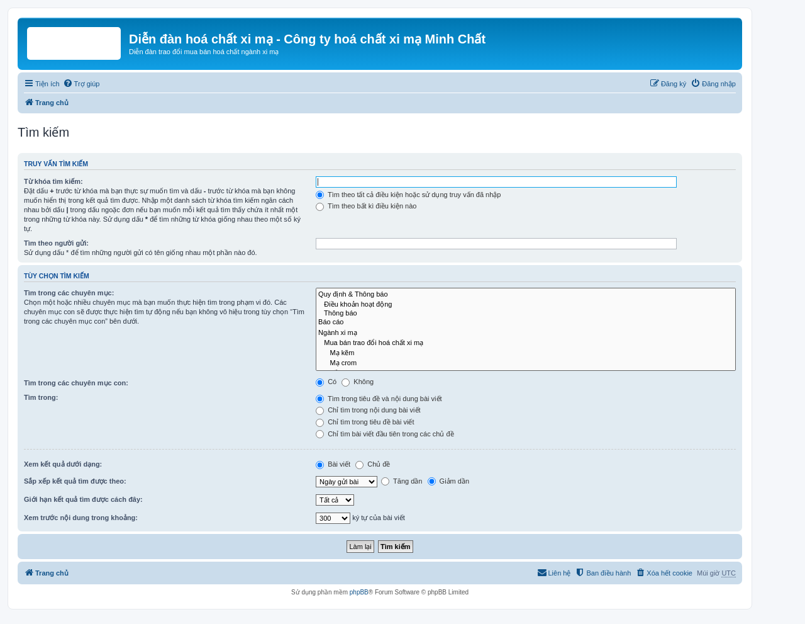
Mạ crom (526, 363)
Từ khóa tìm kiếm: (53, 181)
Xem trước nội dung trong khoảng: (81, 517)
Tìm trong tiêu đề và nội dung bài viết (379, 398)
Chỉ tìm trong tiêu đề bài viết (365, 422)
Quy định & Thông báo (526, 294)
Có (326, 381)
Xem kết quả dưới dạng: (63, 464)
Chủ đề (372, 464)
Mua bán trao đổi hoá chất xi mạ (526, 343)
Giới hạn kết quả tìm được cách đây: (83, 499)
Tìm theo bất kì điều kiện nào (366, 206)
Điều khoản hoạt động (526, 304)
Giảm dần (449, 481)
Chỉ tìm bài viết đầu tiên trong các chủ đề (384, 434)
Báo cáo (526, 322)
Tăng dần (401, 481)
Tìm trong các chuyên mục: (69, 293)
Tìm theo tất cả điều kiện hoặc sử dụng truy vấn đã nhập (408, 194)
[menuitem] (81, 83)
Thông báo (526, 313)
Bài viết (333, 464)
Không (357, 381)
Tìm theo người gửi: (56, 243)
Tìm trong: (41, 397)
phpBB (359, 592)
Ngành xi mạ (526, 332)
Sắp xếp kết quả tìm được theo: (75, 481)
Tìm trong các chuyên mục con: (76, 383)
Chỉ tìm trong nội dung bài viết (368, 410)
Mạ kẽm (526, 353)
